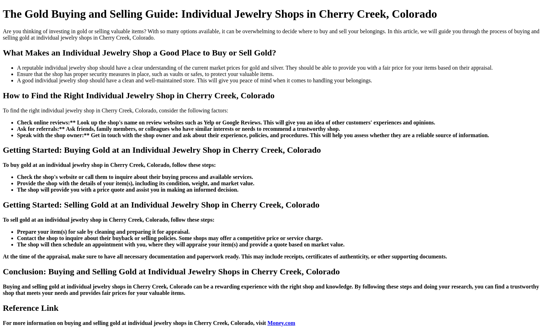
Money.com (281, 323)
